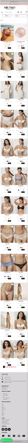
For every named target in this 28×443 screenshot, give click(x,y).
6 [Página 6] (13, 366)
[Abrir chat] (6, 440)
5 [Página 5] (11, 366)
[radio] (5, 46)
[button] (14, 1)
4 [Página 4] (9, 366)
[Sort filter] (21, 16)
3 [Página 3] (7, 366)
